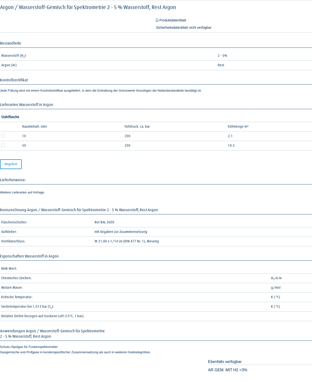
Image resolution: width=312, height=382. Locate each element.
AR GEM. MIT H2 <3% (227, 370)
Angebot (10, 164)
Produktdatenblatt (172, 20)
